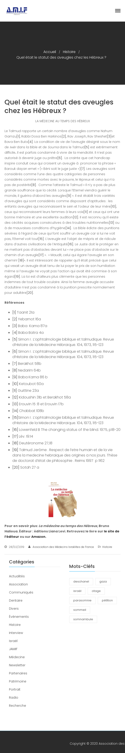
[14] (68, 228)
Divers (14, 608)
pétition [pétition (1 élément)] (107, 600)
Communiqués (21, 592)
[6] (59, 158)
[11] (85, 212)
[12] (75, 217)
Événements (19, 616)
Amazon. (38, 536)
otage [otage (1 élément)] (96, 591)
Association (18, 584)
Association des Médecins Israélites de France (63, 547)
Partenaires (18, 673)
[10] (113, 206)
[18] (21, 260)
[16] (70, 244)
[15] (41, 239)
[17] (41, 255)
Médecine (17, 657)
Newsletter (17, 665)
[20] (30, 292)
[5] (87, 147)
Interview (16, 633)
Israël (13, 641)
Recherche (17, 705)
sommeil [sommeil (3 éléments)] (79, 610)
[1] (18, 136)
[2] (64, 136)
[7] (82, 168)
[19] (17, 276)
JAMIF (13, 649)
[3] (109, 136)
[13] (111, 222)
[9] (69, 195)
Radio (13, 697)
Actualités (17, 576)
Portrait (14, 689)
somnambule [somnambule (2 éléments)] (83, 619)
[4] (30, 142)
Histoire (69, 51)
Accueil (49, 51)
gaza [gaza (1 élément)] (103, 581)
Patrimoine (17, 681)
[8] (33, 185)
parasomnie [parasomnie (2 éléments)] (82, 600)
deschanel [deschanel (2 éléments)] (81, 581)
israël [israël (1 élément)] (77, 591)
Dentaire (15, 600)
